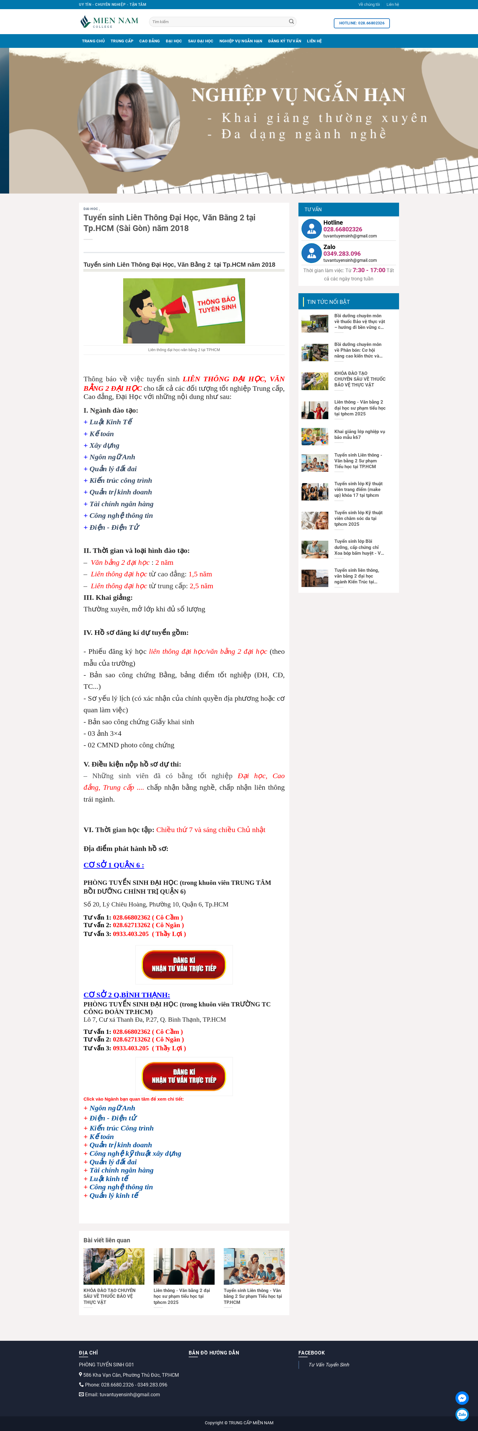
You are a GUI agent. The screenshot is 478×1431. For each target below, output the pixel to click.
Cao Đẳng (149, 41)
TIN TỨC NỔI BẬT (328, 302)
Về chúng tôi (369, 4)
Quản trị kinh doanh (121, 492)
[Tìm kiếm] (223, 22)
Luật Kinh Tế (111, 422)
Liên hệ (393, 4)
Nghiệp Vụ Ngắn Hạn (240, 41)
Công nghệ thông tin (121, 515)
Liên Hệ (314, 41)
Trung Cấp (122, 41)
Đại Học (174, 41)
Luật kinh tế (109, 1179)
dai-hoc (91, 209)
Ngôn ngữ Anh (112, 457)
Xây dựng (105, 445)
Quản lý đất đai (113, 469)
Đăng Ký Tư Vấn (284, 41)
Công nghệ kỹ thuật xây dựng (135, 1153)
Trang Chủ (93, 41)
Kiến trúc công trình (121, 480)
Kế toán (102, 434)
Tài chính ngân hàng (122, 504)
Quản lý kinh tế (114, 1195)
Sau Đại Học (201, 41)
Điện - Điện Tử (114, 527)
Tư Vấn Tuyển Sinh (328, 1365)
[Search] (291, 22)
